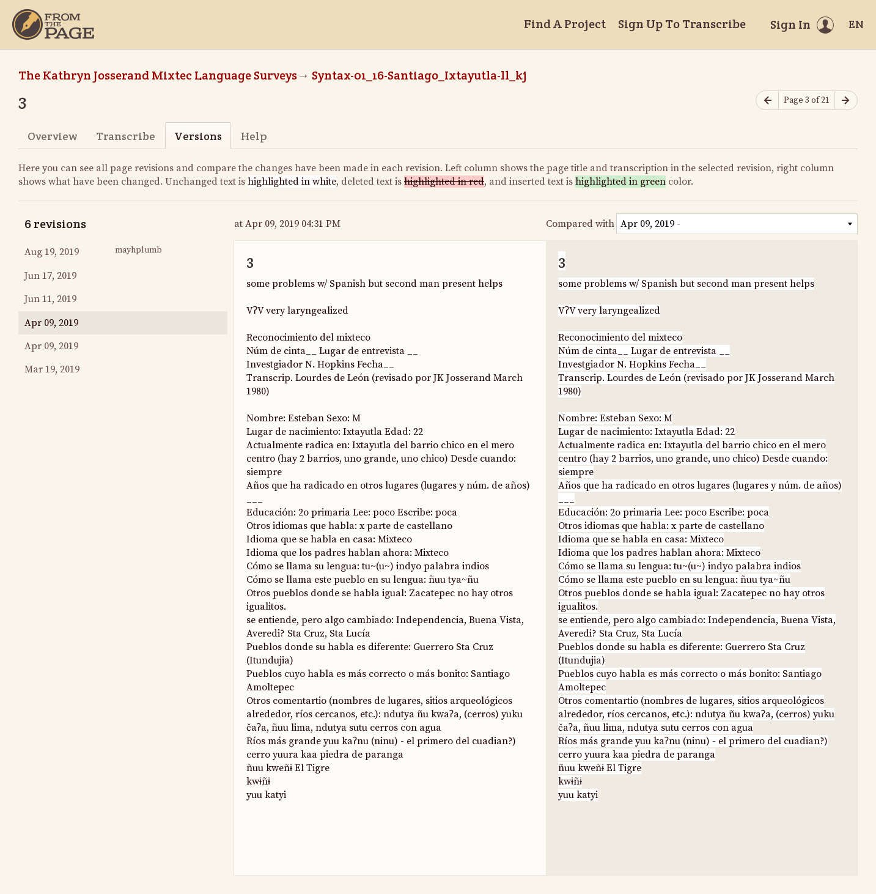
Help (254, 136)
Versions (198, 136)
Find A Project (565, 24)
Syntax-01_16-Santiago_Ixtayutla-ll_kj (419, 75)
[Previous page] (767, 101)
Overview (52, 136)
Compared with (580, 224)
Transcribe (125, 136)
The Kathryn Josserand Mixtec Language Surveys (157, 75)
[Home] (53, 24)
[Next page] (846, 101)
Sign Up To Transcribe (682, 24)
